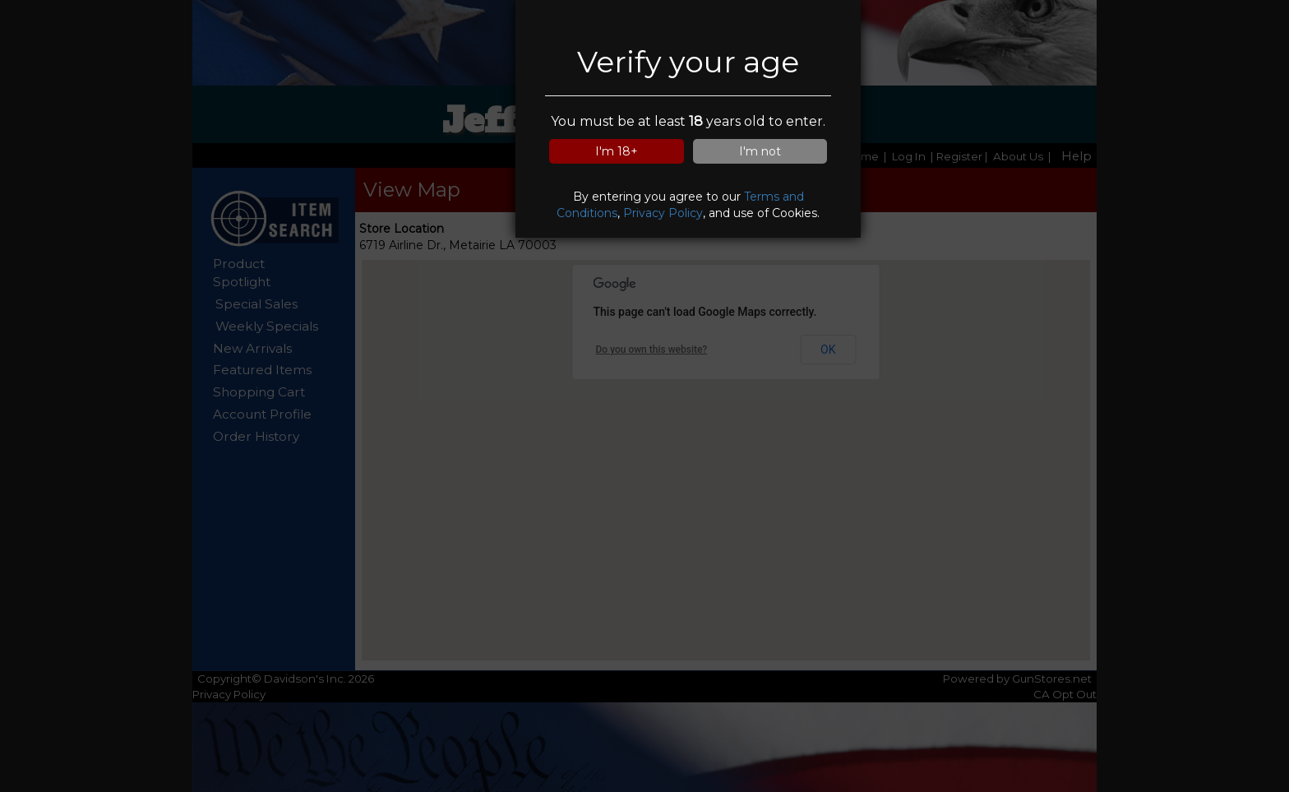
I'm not (760, 151)
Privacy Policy (663, 213)
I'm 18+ (616, 151)
